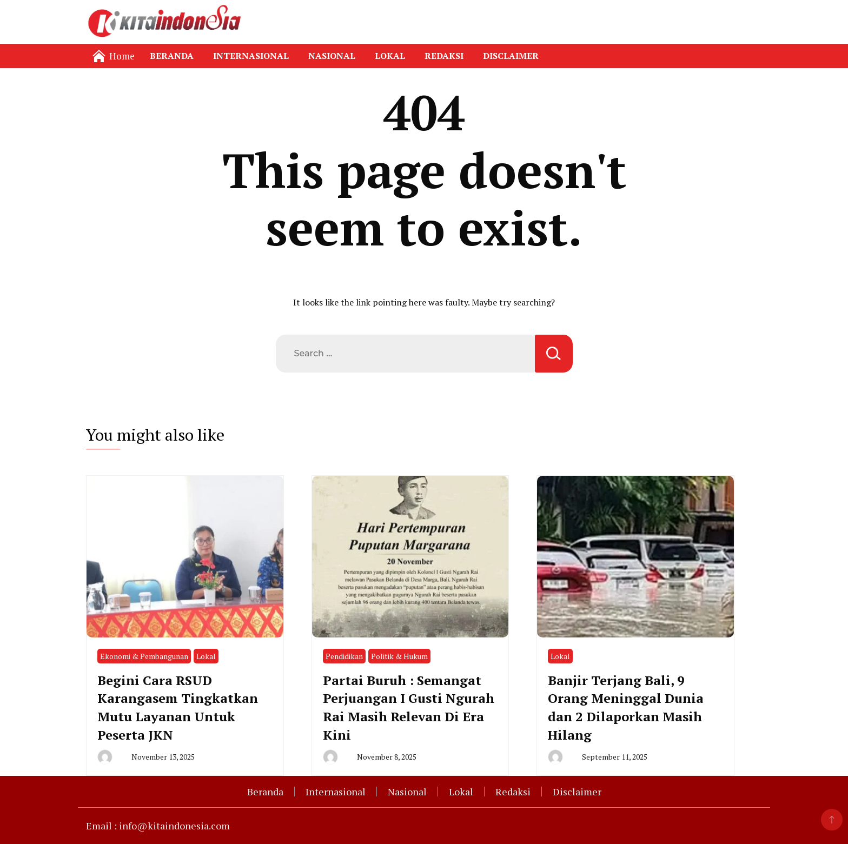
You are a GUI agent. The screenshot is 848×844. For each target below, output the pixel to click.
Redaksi (444, 56)
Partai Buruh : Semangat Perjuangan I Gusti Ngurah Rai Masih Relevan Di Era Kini (408, 707)
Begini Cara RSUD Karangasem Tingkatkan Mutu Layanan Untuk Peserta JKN (177, 707)
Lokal (390, 56)
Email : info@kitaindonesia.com (158, 825)
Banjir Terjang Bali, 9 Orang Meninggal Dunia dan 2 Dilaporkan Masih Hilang (626, 707)
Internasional (251, 56)
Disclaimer (511, 56)
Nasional (331, 56)
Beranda (172, 56)
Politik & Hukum (399, 656)
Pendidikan (344, 656)
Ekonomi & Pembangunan (144, 656)
